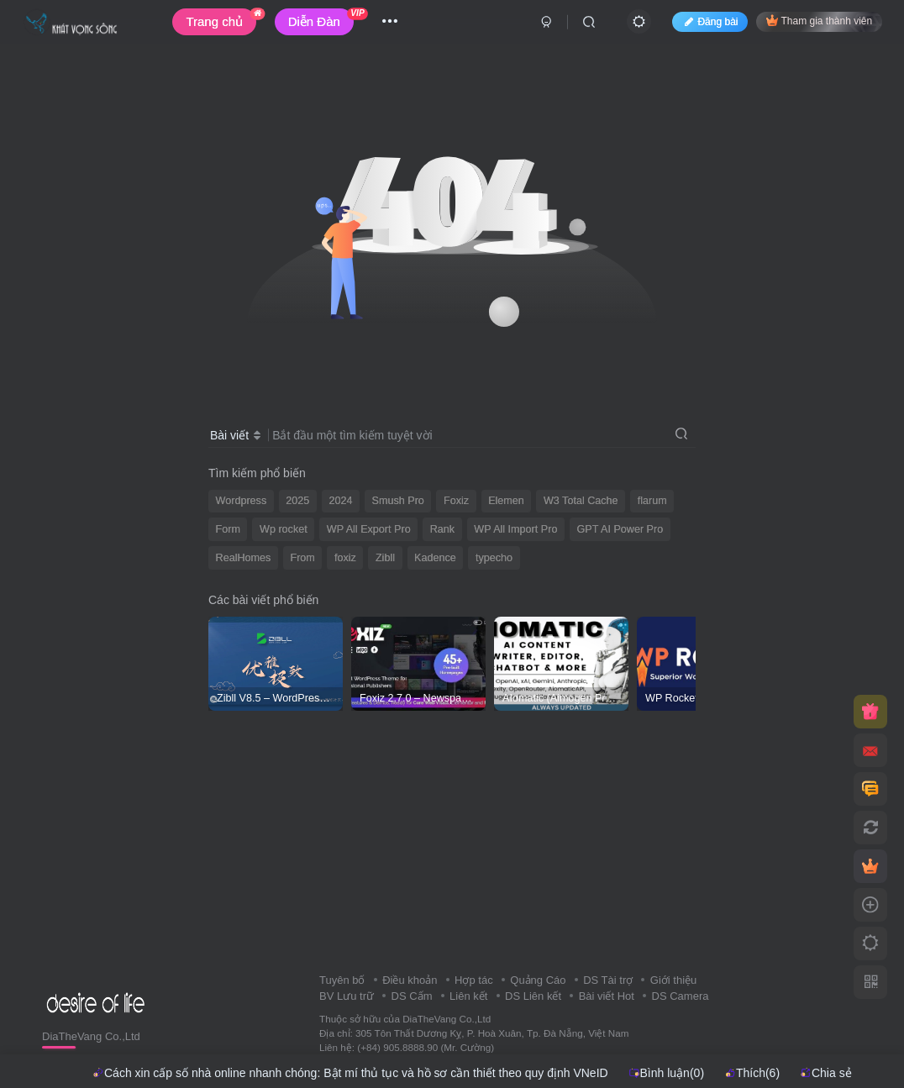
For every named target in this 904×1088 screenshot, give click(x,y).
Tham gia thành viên (819, 20)
